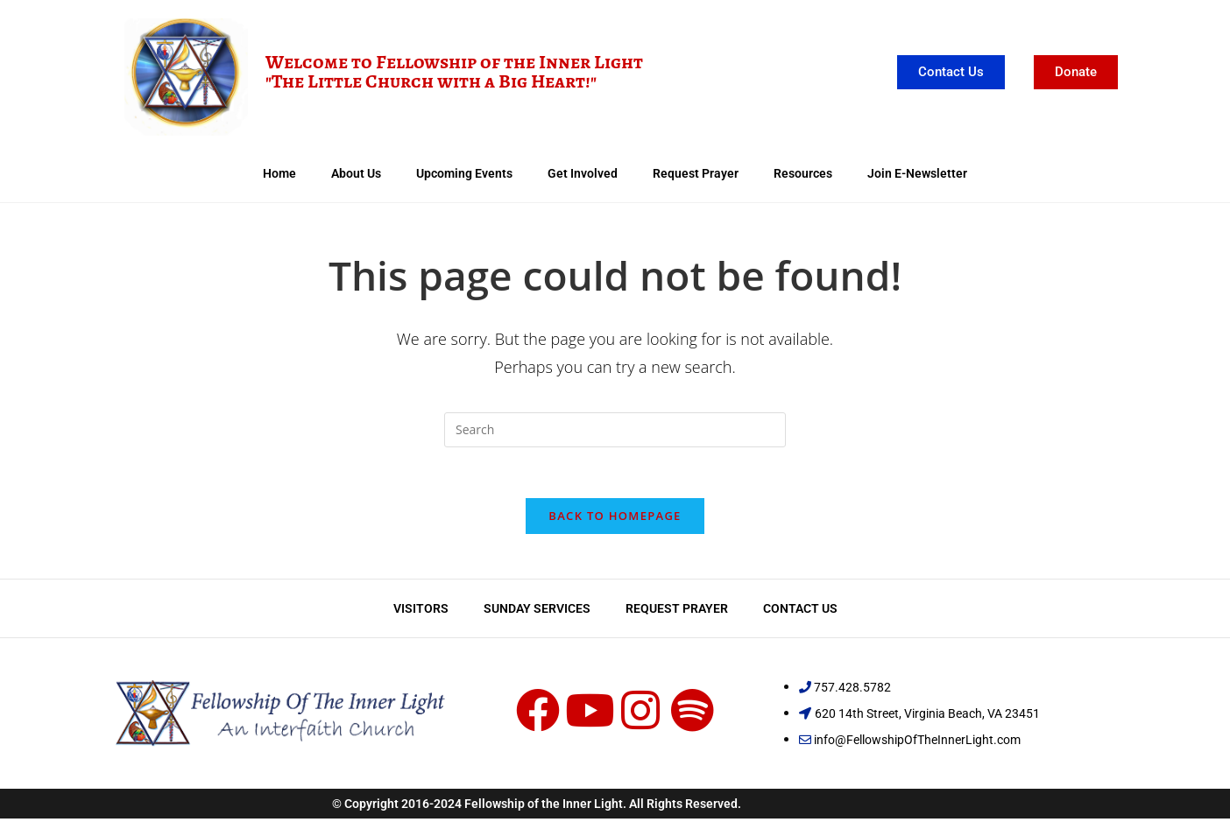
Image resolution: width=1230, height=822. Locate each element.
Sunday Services (537, 611)
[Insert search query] (615, 429)
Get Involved (583, 173)
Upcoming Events (464, 173)
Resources (803, 173)
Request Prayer (696, 173)
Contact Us (800, 611)
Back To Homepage (614, 518)
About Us (356, 173)
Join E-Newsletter (917, 173)
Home (279, 173)
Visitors (421, 611)
